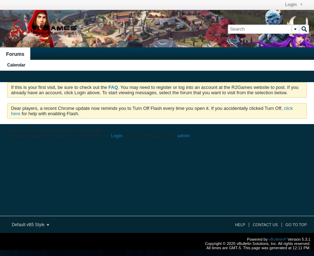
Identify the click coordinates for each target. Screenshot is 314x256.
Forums (15, 54)
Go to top (296, 225)
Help (240, 225)
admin (183, 135)
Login (294, 4)
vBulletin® (278, 239)
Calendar (16, 65)
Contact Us (265, 225)
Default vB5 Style (30, 224)
